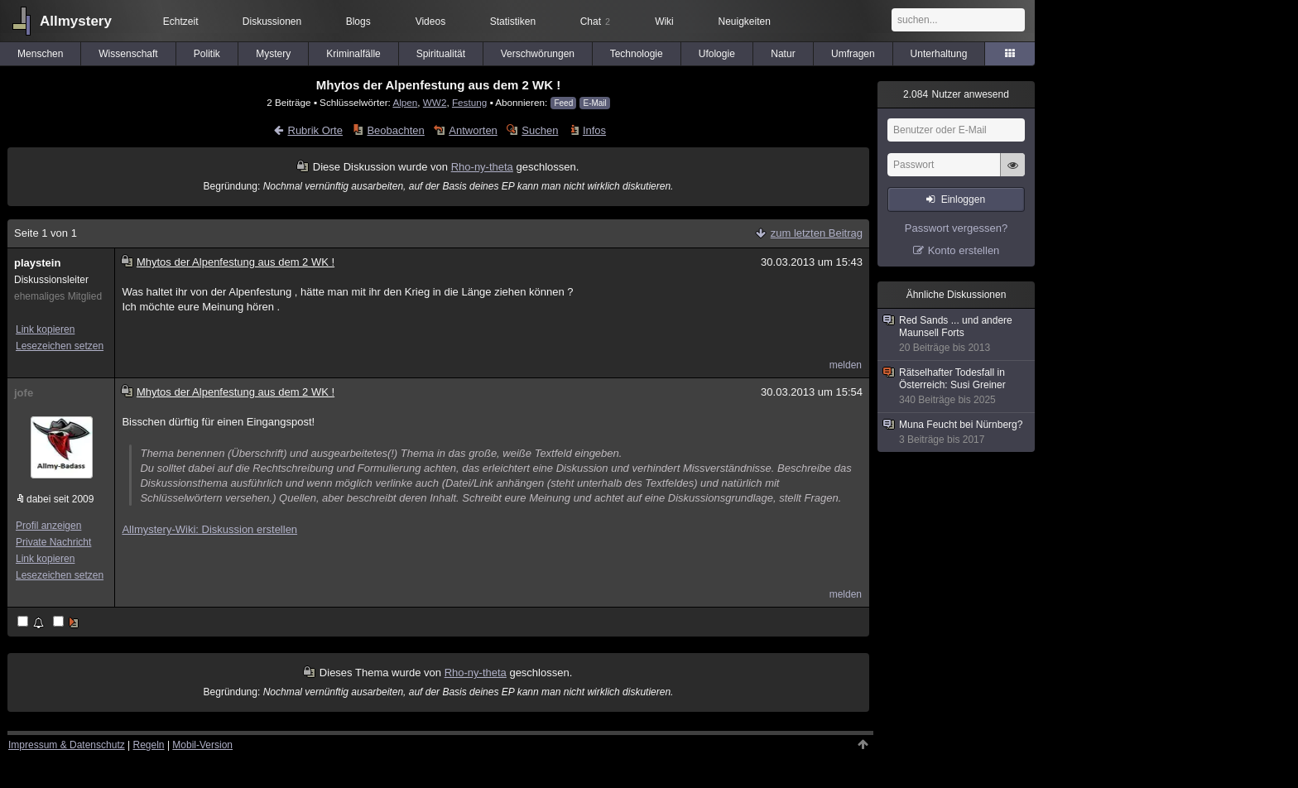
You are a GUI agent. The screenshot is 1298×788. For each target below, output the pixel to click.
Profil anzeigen (48, 525)
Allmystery (76, 21)
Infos (594, 130)
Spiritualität (440, 54)
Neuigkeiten (745, 21)
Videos (430, 21)
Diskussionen (272, 21)
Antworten (473, 130)
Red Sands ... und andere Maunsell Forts (957, 334)
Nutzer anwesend (956, 94)
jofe (23, 393)
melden (845, 365)
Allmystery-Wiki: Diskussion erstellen (209, 529)
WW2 (435, 102)
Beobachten (395, 130)
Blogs (358, 21)
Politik (207, 54)
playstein (37, 263)
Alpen (404, 102)
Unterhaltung (939, 54)
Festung (469, 102)
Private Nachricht (53, 542)
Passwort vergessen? (956, 228)
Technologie (636, 54)
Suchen (540, 130)
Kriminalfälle (353, 54)
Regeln (149, 745)
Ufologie (717, 54)
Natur (783, 54)
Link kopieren (45, 329)
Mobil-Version (202, 745)
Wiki (664, 21)
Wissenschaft (128, 54)
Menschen (40, 54)
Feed (563, 103)
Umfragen (853, 54)
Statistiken (513, 21)
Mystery (273, 54)
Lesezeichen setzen (59, 346)
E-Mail (594, 103)
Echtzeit (181, 21)
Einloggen (963, 199)
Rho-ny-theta (482, 167)
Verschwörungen (537, 54)
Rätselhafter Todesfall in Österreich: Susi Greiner (957, 386)
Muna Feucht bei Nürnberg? (957, 432)
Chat (595, 21)
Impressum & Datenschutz (66, 745)
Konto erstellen (964, 250)
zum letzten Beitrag (817, 233)
